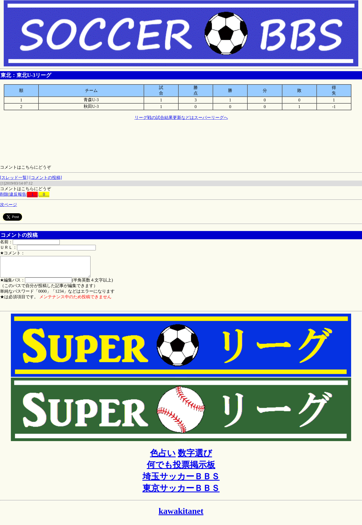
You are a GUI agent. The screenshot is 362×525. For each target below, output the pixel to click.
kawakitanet (181, 515)
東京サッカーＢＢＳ (181, 492)
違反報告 (17, 194)
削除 (4, 194)
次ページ (8, 204)
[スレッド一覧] (14, 177)
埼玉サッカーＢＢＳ (181, 480)
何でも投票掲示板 (181, 468)
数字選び (195, 457)
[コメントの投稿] (45, 177)
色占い (163, 457)
